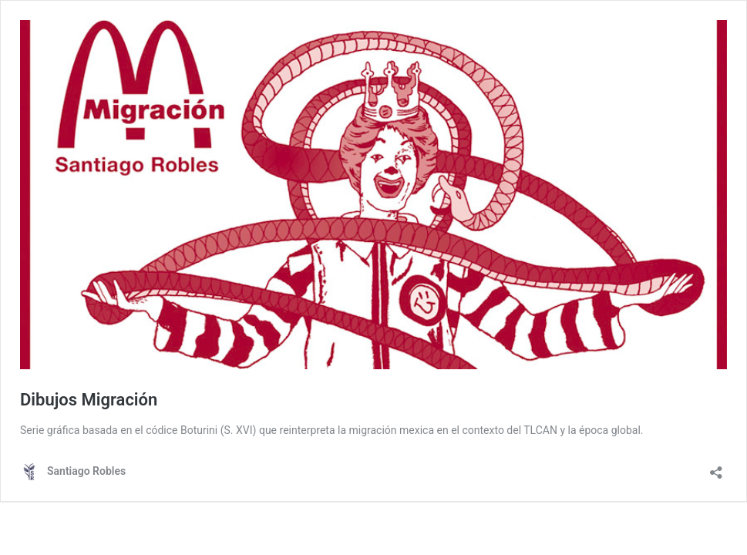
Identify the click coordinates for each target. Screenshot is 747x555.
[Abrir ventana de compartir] (716, 467)
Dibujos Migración (88, 399)
